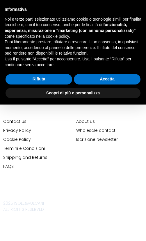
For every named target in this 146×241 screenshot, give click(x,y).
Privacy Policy (17, 130)
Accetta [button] (107, 79)
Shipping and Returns (25, 157)
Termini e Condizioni (24, 148)
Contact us (14, 121)
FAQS (8, 166)
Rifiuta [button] (39, 79)
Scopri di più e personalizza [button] (73, 93)
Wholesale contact (95, 130)
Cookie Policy (17, 139)
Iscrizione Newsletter (97, 139)
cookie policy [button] (57, 36)
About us (85, 121)
